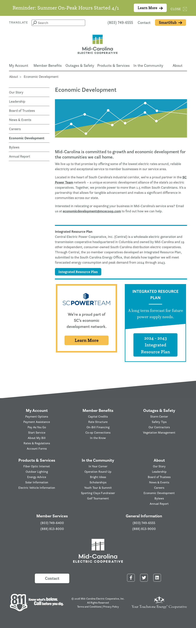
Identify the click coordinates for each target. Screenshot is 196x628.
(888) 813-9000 (144, 529)
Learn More (150, 8)
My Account (18, 65)
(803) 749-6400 (52, 523)
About (177, 65)
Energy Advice (36, 477)
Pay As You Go (37, 427)
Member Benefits (47, 65)
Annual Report (19, 156)
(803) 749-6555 (120, 22)
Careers (15, 129)
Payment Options (36, 416)
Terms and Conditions (89, 606)
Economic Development (26, 138)
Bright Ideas (98, 477)
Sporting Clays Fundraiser (98, 493)
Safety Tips (159, 422)
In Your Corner (98, 466)
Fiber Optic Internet (36, 466)
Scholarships (98, 482)
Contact (144, 22)
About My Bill (37, 438)
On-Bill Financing (98, 427)
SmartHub (170, 22)
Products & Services (113, 65)
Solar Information (36, 482)
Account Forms (37, 448)
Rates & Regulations (37, 443)
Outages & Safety (79, 65)
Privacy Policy (111, 606)
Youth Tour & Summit (98, 488)
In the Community (148, 65)
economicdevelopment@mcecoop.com (92, 211)
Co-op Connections (97, 432)
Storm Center (159, 416)
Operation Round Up (97, 471)
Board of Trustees (22, 111)
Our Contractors (159, 427)
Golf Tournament (98, 498)
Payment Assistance (36, 422)
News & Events (20, 120)
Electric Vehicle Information (36, 488)
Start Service (36, 432)
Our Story (16, 92)
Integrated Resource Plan (78, 272)
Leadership (17, 101)
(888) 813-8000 (52, 529)
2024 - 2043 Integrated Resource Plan (155, 344)
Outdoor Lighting (37, 471)
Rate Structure (98, 422)
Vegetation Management (159, 432)
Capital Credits (98, 416)
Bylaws (14, 147)
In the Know (98, 438)
